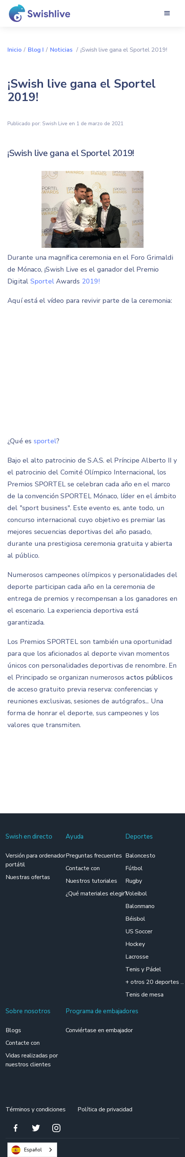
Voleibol (136, 893)
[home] (37, 13)
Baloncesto (140, 856)
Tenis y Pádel (143, 969)
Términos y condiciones (36, 1109)
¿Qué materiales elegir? (97, 893)
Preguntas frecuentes (94, 856)
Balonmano (140, 906)
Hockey (135, 944)
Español (26, 1149)
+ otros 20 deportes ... (154, 982)
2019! (91, 281)
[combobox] (32, 1150)
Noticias (62, 50)
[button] (167, 13)
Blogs (13, 1030)
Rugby (133, 881)
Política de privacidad (104, 1109)
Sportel (43, 281)
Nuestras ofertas (28, 877)
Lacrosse (137, 957)
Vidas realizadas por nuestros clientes (32, 1060)
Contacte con (83, 868)
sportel (45, 441)
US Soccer (138, 931)
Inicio (14, 50)
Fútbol (134, 868)
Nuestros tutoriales (91, 881)
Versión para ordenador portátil (35, 860)
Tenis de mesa (144, 995)
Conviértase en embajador (99, 1030)
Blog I (36, 50)
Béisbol (135, 919)
